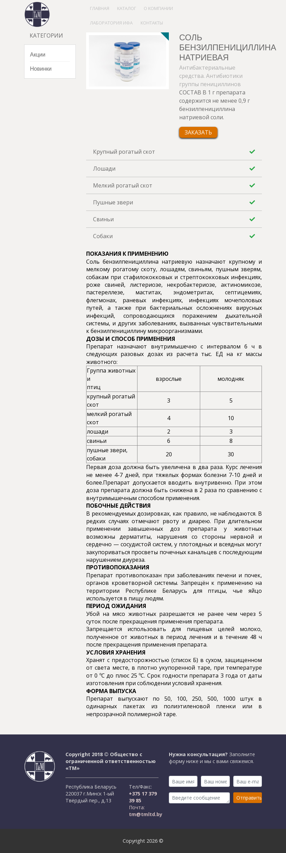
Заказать (198, 132)
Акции (37, 54)
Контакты (152, 23)
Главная (99, 8)
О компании (158, 8)
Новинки (41, 68)
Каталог (126, 8)
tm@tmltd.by (145, 814)
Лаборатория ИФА (111, 23)
